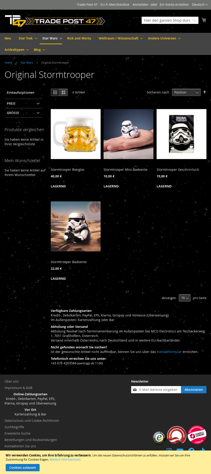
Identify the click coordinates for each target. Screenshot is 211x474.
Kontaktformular (169, 352)
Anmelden (140, 4)
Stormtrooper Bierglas (67, 169)
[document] (106, 462)
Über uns (12, 381)
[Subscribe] (193, 389)
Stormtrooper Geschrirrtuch (178, 169)
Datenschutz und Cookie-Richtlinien (32, 420)
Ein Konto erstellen (174, 4)
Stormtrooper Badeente (69, 262)
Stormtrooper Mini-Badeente (125, 169)
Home (9, 62)
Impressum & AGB (18, 388)
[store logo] (55, 21)
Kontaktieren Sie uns (20, 446)
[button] (200, 4)
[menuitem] (8, 38)
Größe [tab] (13, 113)
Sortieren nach (158, 92)
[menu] (105, 44)
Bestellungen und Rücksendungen (31, 440)
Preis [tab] (11, 103)
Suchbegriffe (14, 427)
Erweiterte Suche (18, 433)
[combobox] (170, 20)
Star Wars (27, 62)
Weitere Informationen (65, 459)
